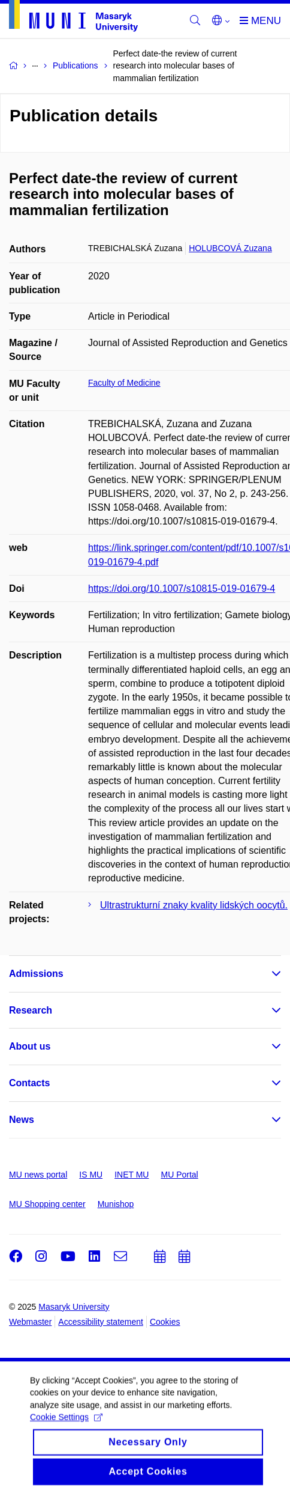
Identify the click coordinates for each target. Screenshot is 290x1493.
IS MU (90, 1174)
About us (29, 1046)
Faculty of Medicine (124, 383)
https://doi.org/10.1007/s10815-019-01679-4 (181, 588)
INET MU (131, 1174)
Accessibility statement (100, 1322)
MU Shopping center (47, 1204)
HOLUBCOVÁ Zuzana (230, 248)
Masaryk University (73, 1307)
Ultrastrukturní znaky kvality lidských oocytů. (194, 905)
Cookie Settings (66, 1427)
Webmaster (30, 1322)
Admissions (36, 973)
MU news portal (38, 1174)
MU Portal (179, 1174)
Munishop (116, 1204)
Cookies (165, 1322)
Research (30, 1010)
